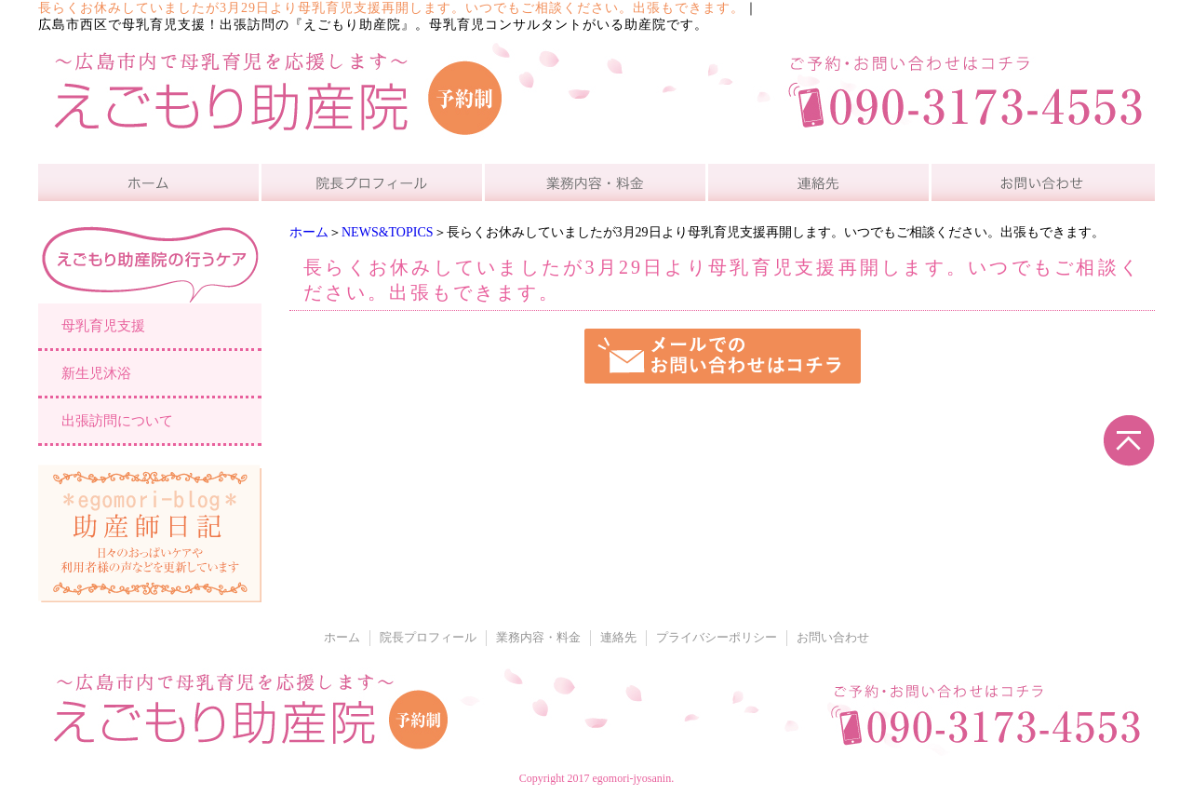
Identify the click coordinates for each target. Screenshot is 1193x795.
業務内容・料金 (538, 637)
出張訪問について (117, 420)
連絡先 (618, 637)
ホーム (308, 232)
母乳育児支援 (103, 325)
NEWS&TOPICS (388, 232)
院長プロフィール (428, 637)
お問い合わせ (833, 637)
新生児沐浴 (96, 373)
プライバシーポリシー (716, 637)
